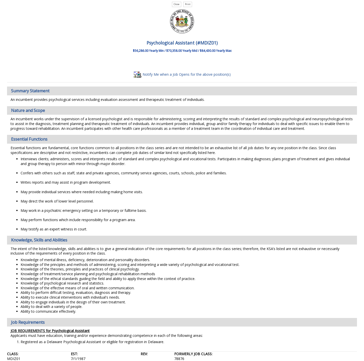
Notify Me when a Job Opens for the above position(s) (182, 74)
